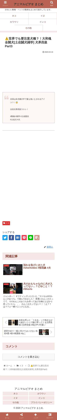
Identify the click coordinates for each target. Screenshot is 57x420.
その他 (15, 402)
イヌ (6, 223)
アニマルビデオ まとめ (28, 4)
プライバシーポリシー (41, 402)
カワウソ (41, 393)
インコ (41, 398)
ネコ (15, 393)
